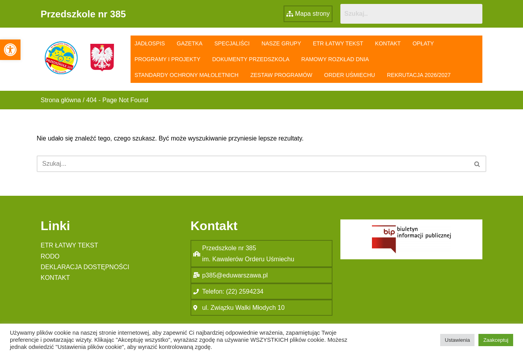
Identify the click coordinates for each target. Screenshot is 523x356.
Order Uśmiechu (349, 75)
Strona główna (61, 100)
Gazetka (189, 43)
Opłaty (423, 43)
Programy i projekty (167, 59)
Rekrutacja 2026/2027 (419, 75)
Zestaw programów (281, 75)
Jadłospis (149, 43)
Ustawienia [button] (457, 340)
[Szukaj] (253, 164)
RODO (50, 256)
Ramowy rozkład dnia (335, 59)
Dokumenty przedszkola (251, 59)
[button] (10, 49)
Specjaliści (231, 43)
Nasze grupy (281, 43)
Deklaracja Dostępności (85, 267)
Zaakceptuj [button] (495, 340)
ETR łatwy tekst (338, 43)
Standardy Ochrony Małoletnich (186, 75)
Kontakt (388, 43)
